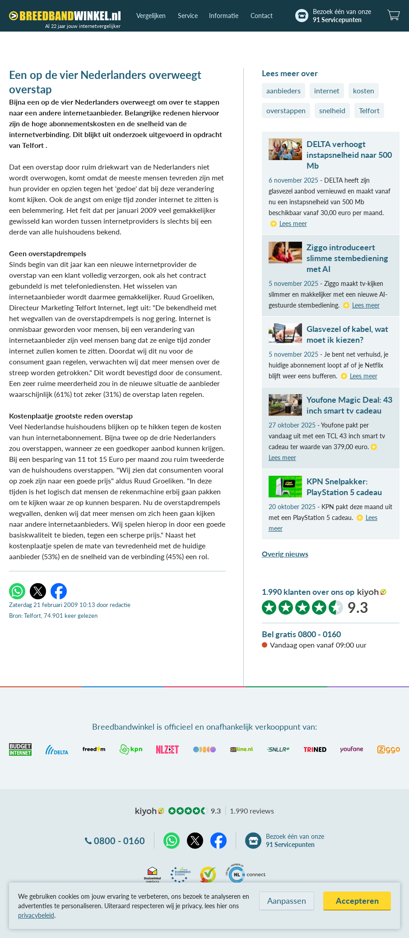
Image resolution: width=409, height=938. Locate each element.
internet (326, 90)
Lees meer (293, 223)
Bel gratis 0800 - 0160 (301, 634)
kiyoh (372, 593)
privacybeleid (36, 915)
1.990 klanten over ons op (308, 592)
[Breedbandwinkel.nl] (65, 16)
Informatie (223, 15)
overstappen (286, 110)
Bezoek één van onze (342, 16)
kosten (363, 90)
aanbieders (283, 90)
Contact (262, 15)
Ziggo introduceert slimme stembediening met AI (347, 258)
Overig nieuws (285, 553)
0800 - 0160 (119, 840)
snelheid (332, 110)
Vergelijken (151, 15)
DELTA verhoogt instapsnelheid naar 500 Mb (349, 154)
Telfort (369, 110)
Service (188, 15)
